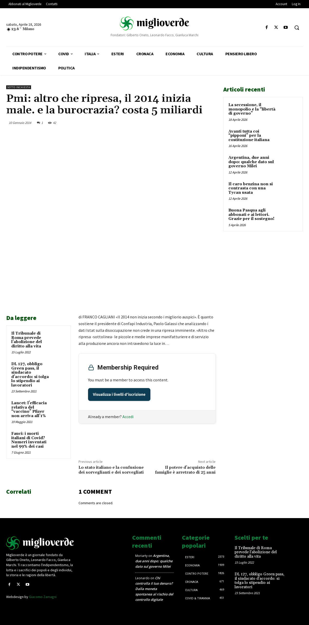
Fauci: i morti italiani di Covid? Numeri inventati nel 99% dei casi (28, 440)
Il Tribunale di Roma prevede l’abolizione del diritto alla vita (26, 340)
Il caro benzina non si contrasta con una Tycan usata (250, 188)
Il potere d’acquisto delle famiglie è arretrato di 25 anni (185, 470)
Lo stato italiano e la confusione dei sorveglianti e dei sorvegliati (111, 470)
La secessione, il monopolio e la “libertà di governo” (251, 109)
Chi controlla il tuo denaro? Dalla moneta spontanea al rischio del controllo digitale (154, 589)
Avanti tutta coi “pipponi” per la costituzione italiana (248, 135)
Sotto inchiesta (18, 87)
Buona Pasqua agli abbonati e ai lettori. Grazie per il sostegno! (251, 214)
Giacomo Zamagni (42, 596)
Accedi (127, 416)
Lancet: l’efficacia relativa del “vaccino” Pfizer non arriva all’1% (29, 409)
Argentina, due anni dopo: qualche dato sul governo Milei (251, 162)
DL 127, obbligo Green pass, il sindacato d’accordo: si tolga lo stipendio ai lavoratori (30, 375)
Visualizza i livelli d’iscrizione (119, 394)
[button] (297, 27)
